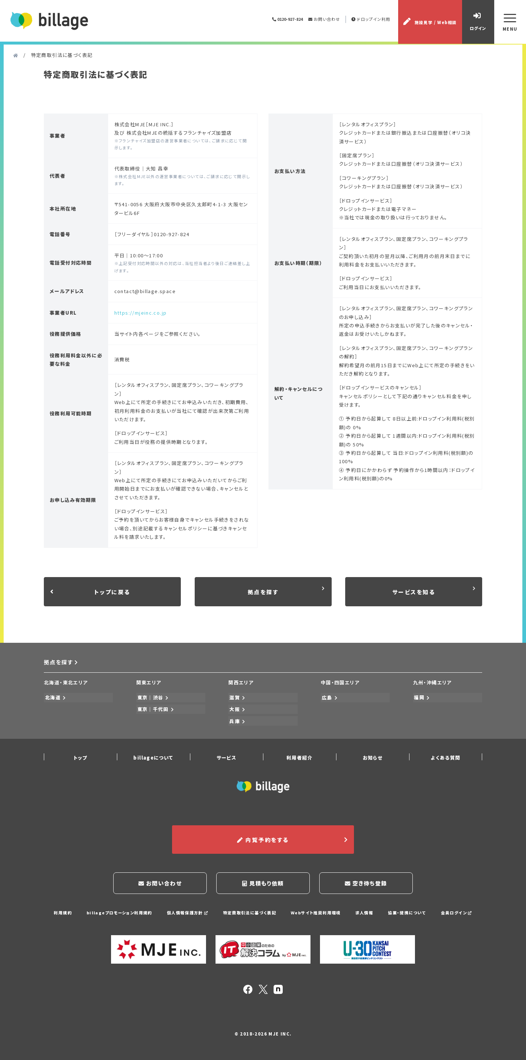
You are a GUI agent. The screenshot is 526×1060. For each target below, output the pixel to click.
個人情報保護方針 (187, 910)
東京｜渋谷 (152, 699)
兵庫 (236, 720)
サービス (227, 756)
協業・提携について (408, 910)
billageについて (153, 756)
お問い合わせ (324, 20)
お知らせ (373, 756)
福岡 (421, 699)
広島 (329, 699)
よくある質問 (445, 756)
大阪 (236, 710)
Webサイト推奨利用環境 (316, 910)
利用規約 (62, 910)
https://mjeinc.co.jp (140, 314)
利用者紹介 (299, 756)
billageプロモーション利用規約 (118, 910)
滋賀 (236, 699)
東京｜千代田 (155, 710)
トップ (80, 756)
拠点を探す (61, 664)
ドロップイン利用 (371, 20)
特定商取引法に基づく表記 (249, 910)
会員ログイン (457, 910)
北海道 (54, 699)
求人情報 (365, 910)
